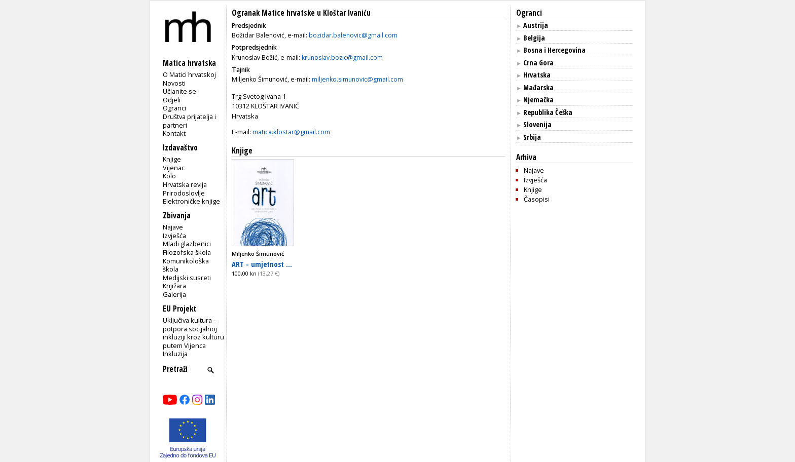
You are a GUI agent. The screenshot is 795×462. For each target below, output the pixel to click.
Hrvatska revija (185, 184)
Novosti (174, 83)
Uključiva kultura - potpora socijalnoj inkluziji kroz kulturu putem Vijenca (193, 333)
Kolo (169, 175)
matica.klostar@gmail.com (291, 131)
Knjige (172, 159)
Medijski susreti (187, 277)
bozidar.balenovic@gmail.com (353, 35)
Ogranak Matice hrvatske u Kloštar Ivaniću (301, 13)
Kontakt (174, 133)
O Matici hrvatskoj (189, 74)
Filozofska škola (187, 252)
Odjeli (171, 99)
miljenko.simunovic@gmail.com (357, 79)
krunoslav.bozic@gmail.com (342, 57)
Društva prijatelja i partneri (189, 121)
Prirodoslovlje (184, 193)
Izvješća (174, 235)
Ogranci (174, 107)
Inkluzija (175, 353)
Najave (173, 227)
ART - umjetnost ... (262, 264)
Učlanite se (179, 91)
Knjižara (174, 285)
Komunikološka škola (186, 265)
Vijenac (174, 167)
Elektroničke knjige (191, 201)
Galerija (174, 294)
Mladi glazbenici (187, 243)
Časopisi (537, 199)
